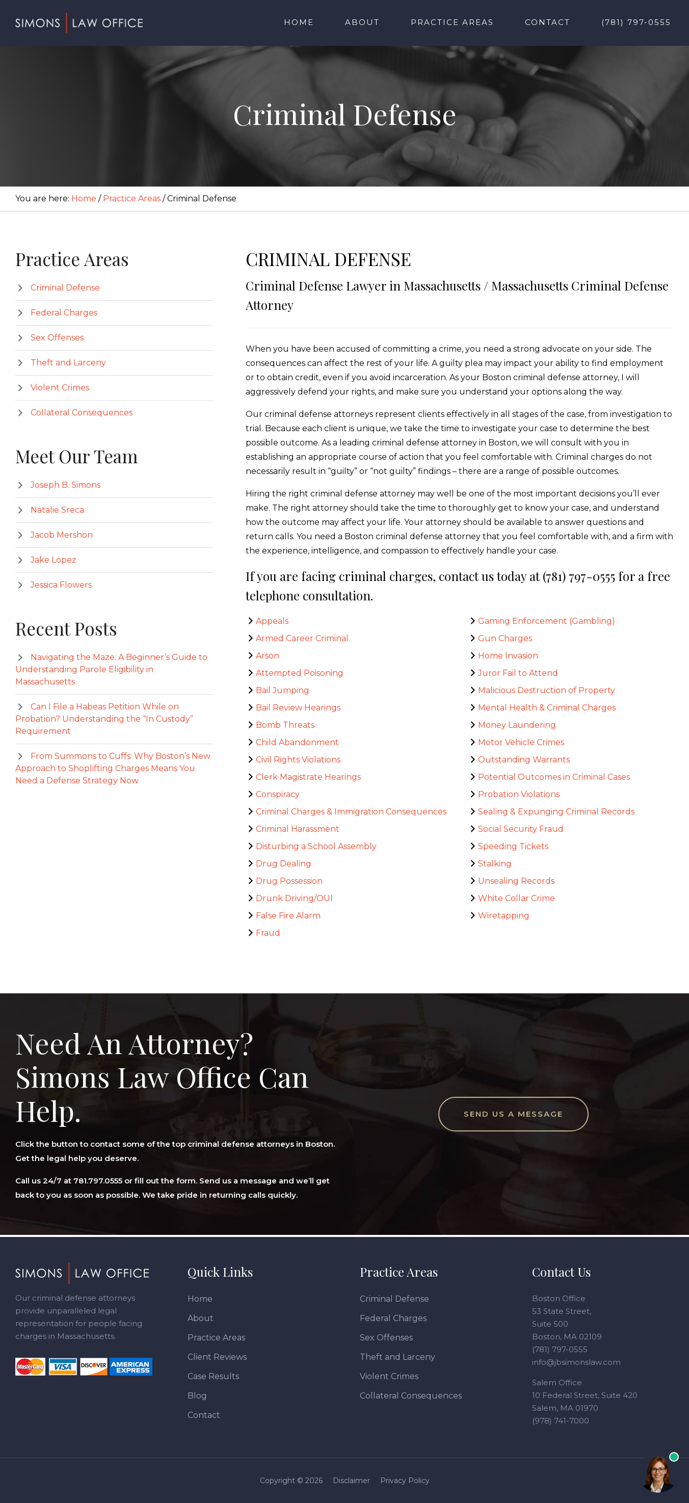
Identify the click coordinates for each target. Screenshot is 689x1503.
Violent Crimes (60, 387)
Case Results (213, 1376)
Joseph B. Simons (65, 485)
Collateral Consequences (81, 412)
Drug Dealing (283, 863)
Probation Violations (519, 794)
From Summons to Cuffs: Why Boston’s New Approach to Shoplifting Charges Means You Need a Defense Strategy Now (112, 768)
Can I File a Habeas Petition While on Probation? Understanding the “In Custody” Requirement (104, 719)
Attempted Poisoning (299, 673)
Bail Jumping (282, 690)
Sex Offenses (57, 337)
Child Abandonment (297, 742)
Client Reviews (217, 1357)
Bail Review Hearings (298, 708)
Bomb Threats (285, 725)
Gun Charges (505, 638)
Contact (204, 1415)
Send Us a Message (513, 1114)
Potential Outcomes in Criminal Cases (554, 777)
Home (200, 1299)
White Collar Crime (516, 898)
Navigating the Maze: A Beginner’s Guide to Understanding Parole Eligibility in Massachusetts (111, 669)
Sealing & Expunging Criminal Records (556, 811)
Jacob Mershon (62, 535)
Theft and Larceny (68, 362)
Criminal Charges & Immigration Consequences (351, 811)
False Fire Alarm (288, 915)
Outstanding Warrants (524, 759)
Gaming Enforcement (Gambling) (546, 621)
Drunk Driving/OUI (294, 898)
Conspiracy (278, 794)
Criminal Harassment (297, 829)
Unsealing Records (516, 881)
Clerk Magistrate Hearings (308, 777)
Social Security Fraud (521, 829)
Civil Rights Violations (298, 759)
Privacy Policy (405, 1480)
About (201, 1318)
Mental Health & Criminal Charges (547, 708)
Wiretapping (503, 915)
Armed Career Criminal (302, 638)
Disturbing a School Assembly (316, 846)
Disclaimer (351, 1480)
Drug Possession (289, 881)
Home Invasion (508, 656)
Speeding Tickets (513, 846)
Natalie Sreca (57, 510)
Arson (267, 656)
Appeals (272, 621)
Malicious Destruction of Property (546, 690)
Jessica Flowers (61, 585)
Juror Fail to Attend (518, 673)
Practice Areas (216, 1337)
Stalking (495, 863)
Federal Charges (64, 313)
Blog (197, 1396)
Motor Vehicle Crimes (521, 742)
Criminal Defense (65, 288)
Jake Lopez (53, 560)
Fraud (268, 933)
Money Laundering (517, 725)
